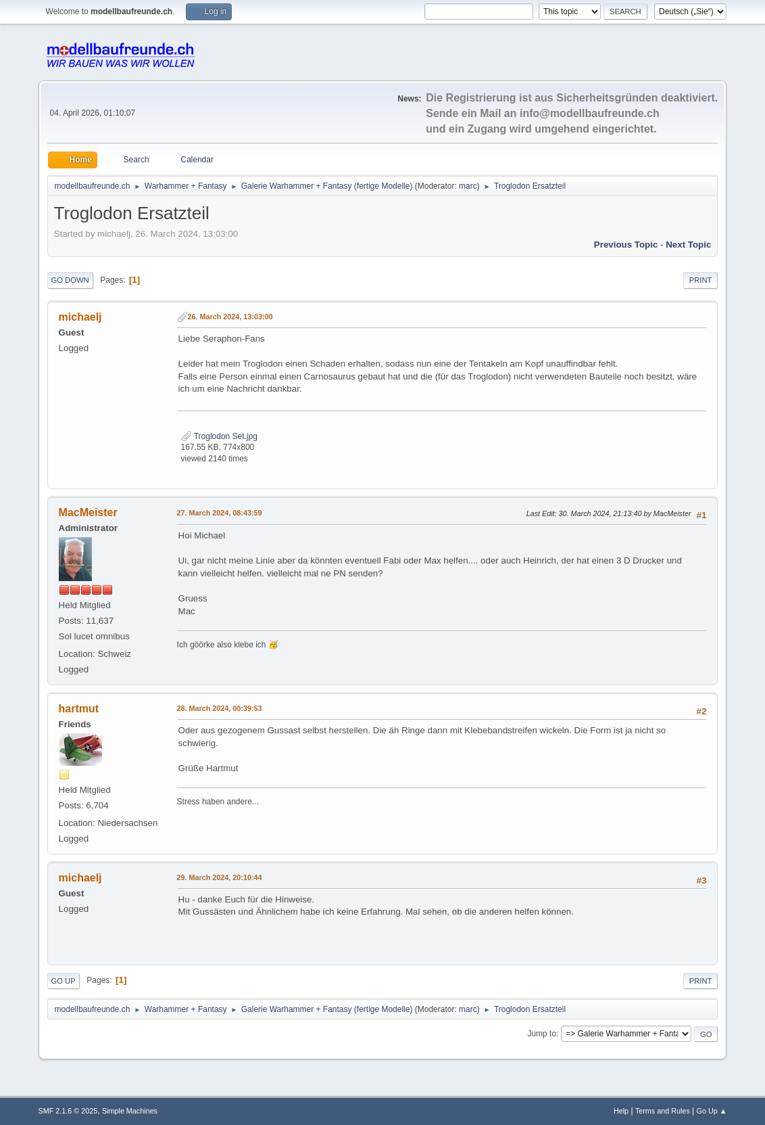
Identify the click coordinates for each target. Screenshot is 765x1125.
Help (621, 1111)
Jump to (541, 1033)
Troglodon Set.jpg (219, 436)
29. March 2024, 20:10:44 (219, 877)
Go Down (70, 280)
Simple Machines (129, 1111)
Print (700, 280)
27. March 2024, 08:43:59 (219, 513)
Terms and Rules (662, 1111)
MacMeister (88, 512)
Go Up (63, 981)
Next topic (688, 244)
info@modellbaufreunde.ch (590, 113)
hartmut (79, 708)
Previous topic (626, 244)
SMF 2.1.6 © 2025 (68, 1111)
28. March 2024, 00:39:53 (219, 708)
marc (468, 186)
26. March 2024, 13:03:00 (230, 317)
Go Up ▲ (712, 1111)
